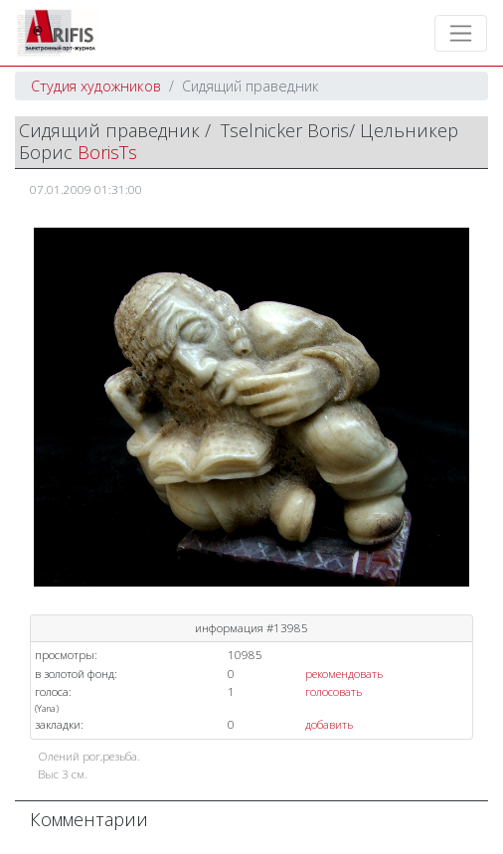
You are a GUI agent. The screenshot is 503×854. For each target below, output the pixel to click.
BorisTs (107, 152)
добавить (329, 724)
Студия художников (96, 86)
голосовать (333, 691)
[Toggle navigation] (460, 33)
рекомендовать (344, 673)
